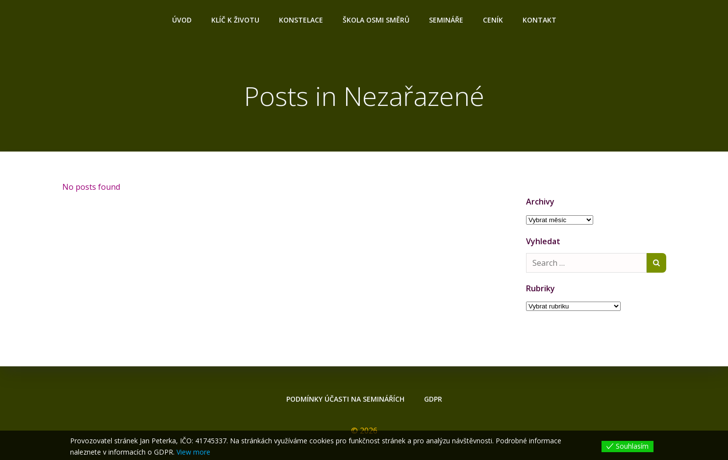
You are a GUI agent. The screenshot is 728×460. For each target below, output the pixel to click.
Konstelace (301, 20)
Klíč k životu (235, 20)
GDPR (433, 399)
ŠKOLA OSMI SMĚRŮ (376, 20)
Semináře (446, 20)
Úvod (182, 20)
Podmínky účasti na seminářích (345, 399)
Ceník (493, 20)
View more (193, 452)
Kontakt (539, 20)
